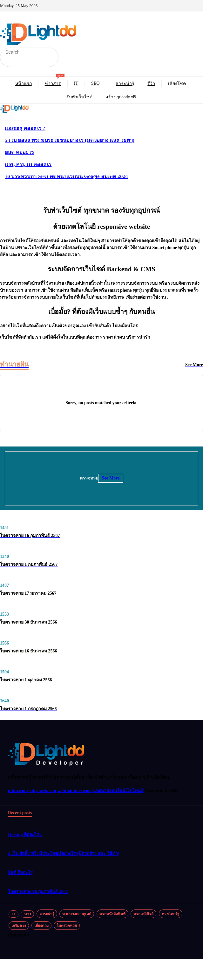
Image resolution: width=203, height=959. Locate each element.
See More (110, 478)
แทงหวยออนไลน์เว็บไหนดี (118, 790)
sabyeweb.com (42, 790)
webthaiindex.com (75, 790)
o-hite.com (18, 790)
